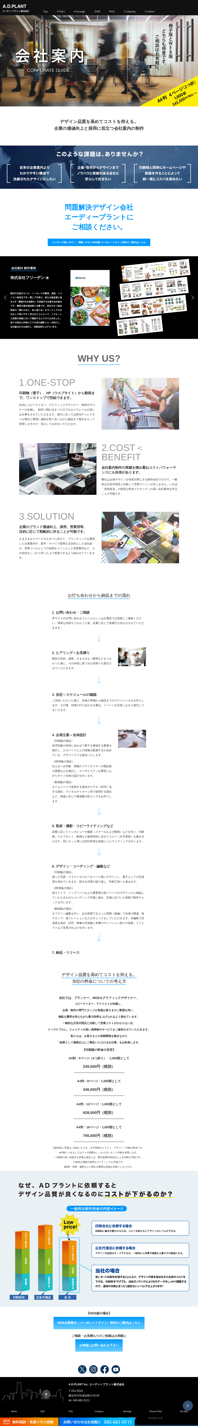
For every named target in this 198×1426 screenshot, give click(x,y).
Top (45, 11)
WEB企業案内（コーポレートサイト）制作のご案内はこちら (99, 1322)
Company (99, 1411)
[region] (99, 297)
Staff (42, 1411)
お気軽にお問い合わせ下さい (99, 1345)
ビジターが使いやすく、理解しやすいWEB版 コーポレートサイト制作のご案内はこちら (99, 242)
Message (127, 1411)
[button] (5, 297)
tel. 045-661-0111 (79, 1400)
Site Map (184, 1411)
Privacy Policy (155, 1411)
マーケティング (155, 1418)
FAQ (71, 1411)
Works (61, 11)
